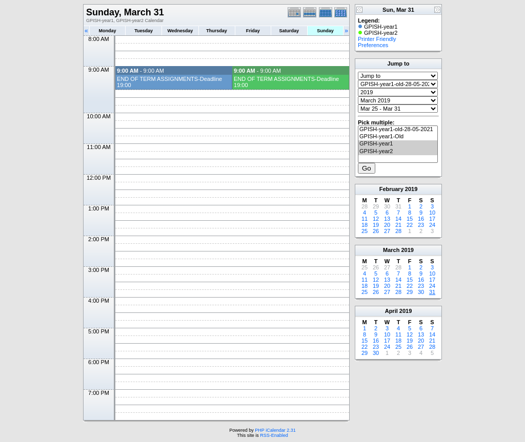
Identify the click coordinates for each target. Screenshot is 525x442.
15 (410, 219)
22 (410, 225)
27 (387, 231)
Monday (107, 30)
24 (432, 225)
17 (432, 219)
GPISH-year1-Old (397, 136)
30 (421, 292)
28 (398, 231)
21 (398, 225)
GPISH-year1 (397, 144)
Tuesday (143, 30)
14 (398, 219)
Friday (253, 30)
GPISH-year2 (397, 151)
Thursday (216, 30)
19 (376, 225)
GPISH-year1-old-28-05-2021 (397, 129)
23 (421, 225)
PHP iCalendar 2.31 (275, 430)
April (391, 311)
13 (387, 219)
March (391, 250)
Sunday (325, 30)
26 (376, 231)
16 (421, 219)
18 (364, 225)
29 (410, 292)
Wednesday (180, 30)
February (391, 189)
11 (364, 219)
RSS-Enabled (274, 435)
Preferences (373, 45)
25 (364, 231)
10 (432, 212)
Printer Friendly (377, 39)
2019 (411, 189)
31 (432, 292)
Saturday (289, 30)
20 (387, 225)
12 (376, 219)
